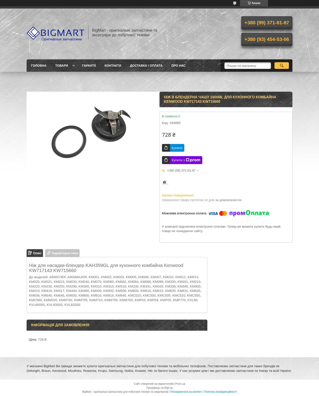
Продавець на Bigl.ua (159, 387)
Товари (61, 65)
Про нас (178, 65)
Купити (177, 148)
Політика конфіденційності (220, 391)
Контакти (113, 65)
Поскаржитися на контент (186, 391)
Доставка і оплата (146, 65)
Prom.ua (180, 383)
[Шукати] (281, 65)
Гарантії (89, 65)
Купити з (186, 160)
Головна (38, 65)
